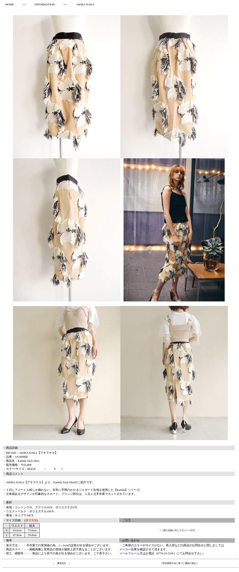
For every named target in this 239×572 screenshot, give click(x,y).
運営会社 (61, 563)
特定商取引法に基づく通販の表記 (179, 563)
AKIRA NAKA (85, 4)
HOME (8, 4)
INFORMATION (45, 4)
